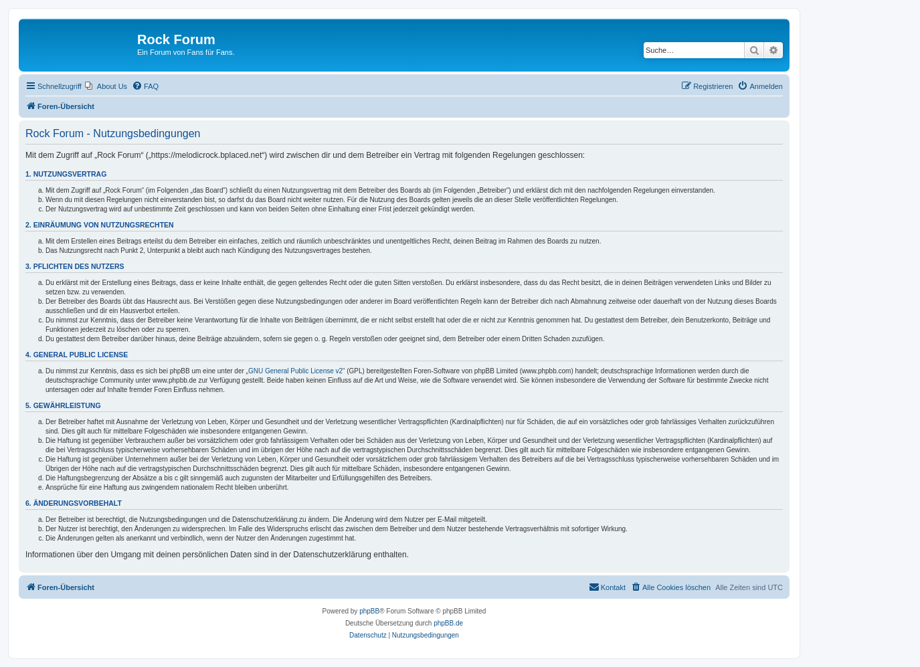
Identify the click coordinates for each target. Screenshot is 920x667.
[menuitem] (106, 86)
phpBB (369, 611)
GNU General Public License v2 (295, 371)
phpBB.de (448, 623)
